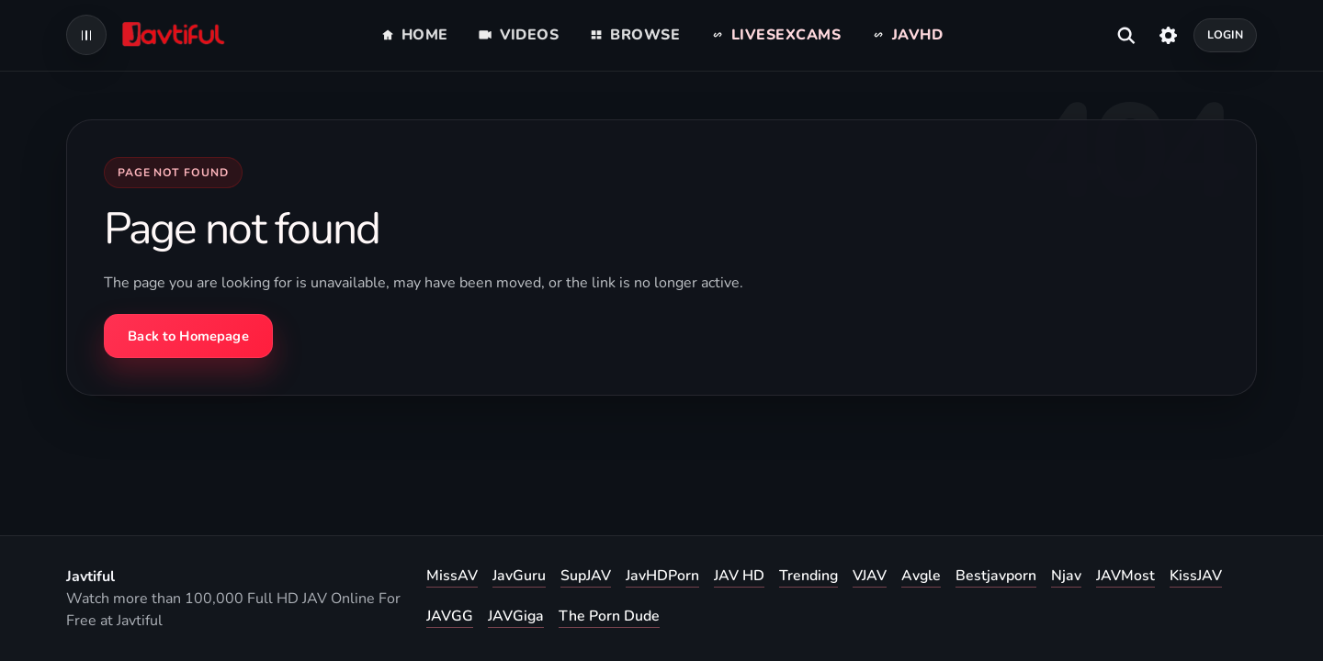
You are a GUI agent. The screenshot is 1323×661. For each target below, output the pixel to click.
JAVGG (449, 616)
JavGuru (519, 576)
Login (1225, 34)
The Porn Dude (609, 616)
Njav (1066, 576)
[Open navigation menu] (86, 35)
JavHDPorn (662, 576)
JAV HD (739, 576)
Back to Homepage (188, 336)
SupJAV (585, 576)
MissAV (452, 576)
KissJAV (1196, 576)
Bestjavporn (996, 576)
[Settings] (1168, 35)
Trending (808, 576)
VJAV (870, 576)
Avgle (921, 576)
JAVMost (1125, 576)
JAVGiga (516, 616)
